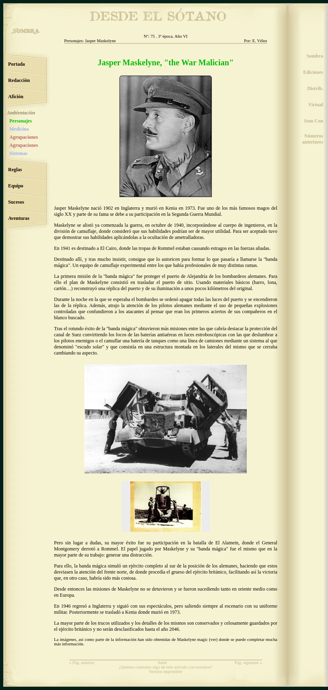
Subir (162, 662)
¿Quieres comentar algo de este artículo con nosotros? (165, 667)
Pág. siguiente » (248, 662)
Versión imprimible (166, 671)
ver (213, 639)
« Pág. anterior (82, 662)
